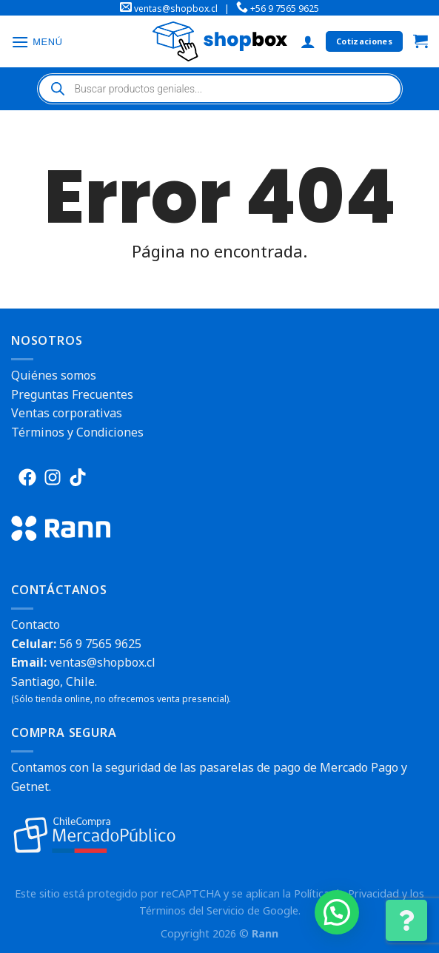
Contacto (35, 624)
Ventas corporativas (66, 413)
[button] (337, 912)
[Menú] (37, 42)
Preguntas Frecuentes (72, 394)
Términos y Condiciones (77, 432)
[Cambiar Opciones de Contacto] (406, 920)
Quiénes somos (53, 375)
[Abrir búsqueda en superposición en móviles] (220, 89)
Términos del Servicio (191, 910)
